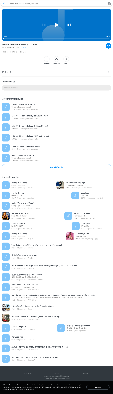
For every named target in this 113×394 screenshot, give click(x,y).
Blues (22, 52)
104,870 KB (13, 52)
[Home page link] (4, 4)
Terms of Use (27, 373)
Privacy (56, 373)
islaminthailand (8, 48)
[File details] (31, 107)
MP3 (4, 52)
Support (86, 373)
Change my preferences (26, 389)
